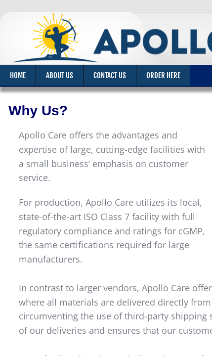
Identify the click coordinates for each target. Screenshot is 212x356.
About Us (59, 75)
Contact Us (109, 75)
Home (18, 75)
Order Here (163, 75)
